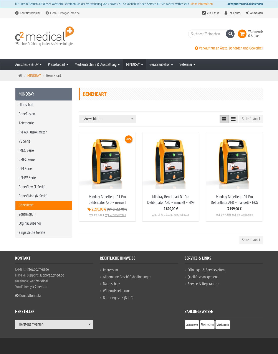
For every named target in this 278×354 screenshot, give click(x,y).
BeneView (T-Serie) (32, 187)
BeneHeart (26, 205)
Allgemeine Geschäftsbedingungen (127, 277)
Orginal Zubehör (30, 223)
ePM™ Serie (27, 178)
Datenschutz (111, 284)
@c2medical (39, 281)
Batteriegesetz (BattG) (118, 298)
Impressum (110, 270)
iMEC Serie (26, 150)
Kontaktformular (27, 13)
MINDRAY (134, 64)
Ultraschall (26, 105)
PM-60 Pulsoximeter (33, 132)
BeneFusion (27, 114)
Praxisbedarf (58, 64)
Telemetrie (26, 123)
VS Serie (24, 141)
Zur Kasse (213, 13)
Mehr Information (201, 4)
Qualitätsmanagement (203, 277)
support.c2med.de (52, 275)
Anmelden (256, 13)
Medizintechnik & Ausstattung (97, 64)
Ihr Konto (234, 13)
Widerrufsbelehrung (117, 291)
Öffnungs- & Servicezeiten (206, 270)
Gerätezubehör (161, 64)
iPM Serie (25, 168)
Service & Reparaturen (203, 284)
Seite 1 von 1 (251, 119)
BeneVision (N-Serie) (33, 196)
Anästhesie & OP (28, 64)
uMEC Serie (27, 159)
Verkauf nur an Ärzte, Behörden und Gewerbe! (229, 48)
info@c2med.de (37, 269)
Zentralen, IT (27, 214)
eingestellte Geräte (32, 232)
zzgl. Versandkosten (115, 215)
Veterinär (187, 64)
